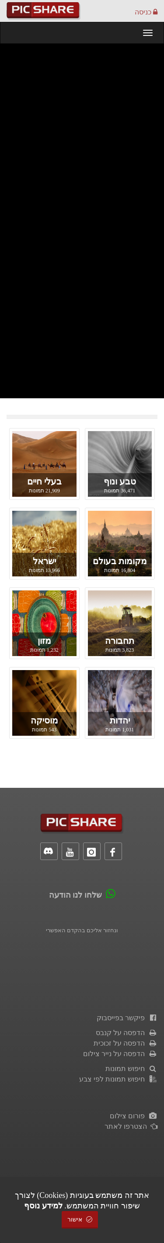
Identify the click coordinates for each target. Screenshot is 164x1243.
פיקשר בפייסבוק (127, 1018)
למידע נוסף (43, 1205)
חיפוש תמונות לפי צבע (118, 1079)
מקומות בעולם (120, 561)
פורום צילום (133, 1116)
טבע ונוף (120, 481)
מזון (44, 641)
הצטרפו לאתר (131, 1126)
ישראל (44, 561)
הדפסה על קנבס (126, 1032)
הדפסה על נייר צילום (120, 1053)
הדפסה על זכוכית (125, 1043)
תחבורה (119, 641)
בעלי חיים (44, 481)
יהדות (120, 720)
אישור (80, 1219)
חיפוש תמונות (131, 1068)
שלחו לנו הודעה (75, 895)
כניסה (146, 12)
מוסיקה (44, 720)
